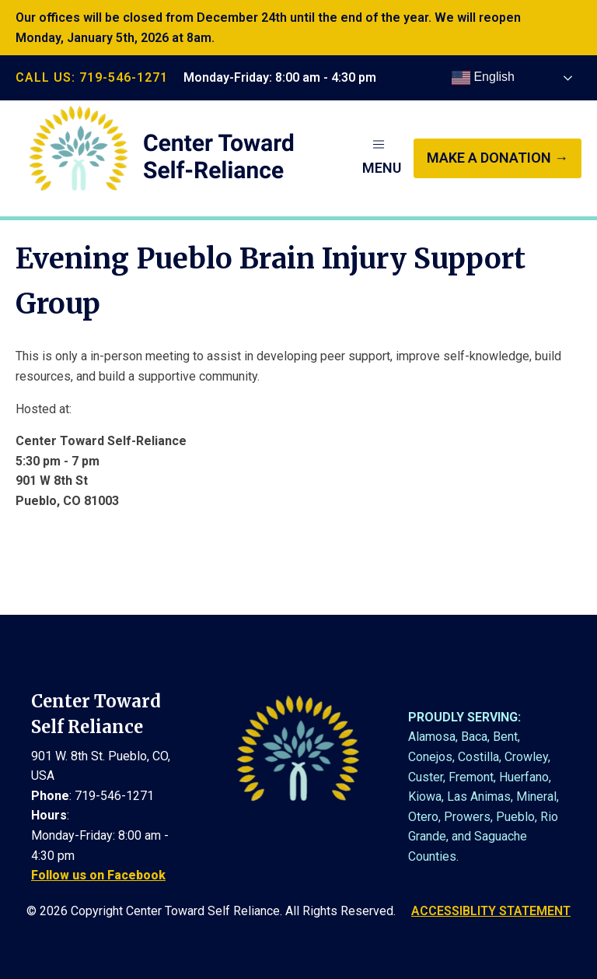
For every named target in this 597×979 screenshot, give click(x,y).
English (483, 77)
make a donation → (497, 157)
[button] (382, 158)
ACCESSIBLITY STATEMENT (491, 911)
